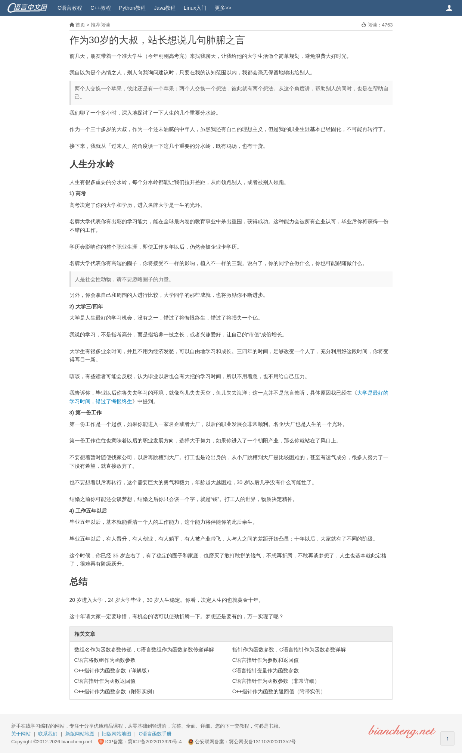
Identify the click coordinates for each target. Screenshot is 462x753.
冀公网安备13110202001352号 (262, 741)
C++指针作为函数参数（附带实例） (115, 691)
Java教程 (165, 8)
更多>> (223, 8)
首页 (80, 25)
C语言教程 (70, 8)
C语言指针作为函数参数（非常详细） (276, 681)
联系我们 (48, 734)
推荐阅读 (100, 25)
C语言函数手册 (155, 734)
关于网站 (21, 734)
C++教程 (100, 8)
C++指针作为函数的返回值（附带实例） (279, 691)
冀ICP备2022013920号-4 (155, 741)
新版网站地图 (79, 734)
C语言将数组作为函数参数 (105, 660)
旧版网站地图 (116, 734)
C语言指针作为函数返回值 (105, 681)
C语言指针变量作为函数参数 (265, 670)
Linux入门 (195, 8)
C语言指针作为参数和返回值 (265, 660)
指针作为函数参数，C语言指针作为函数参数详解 (289, 650)
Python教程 (132, 8)
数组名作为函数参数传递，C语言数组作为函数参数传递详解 (144, 650)
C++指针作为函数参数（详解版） (113, 670)
